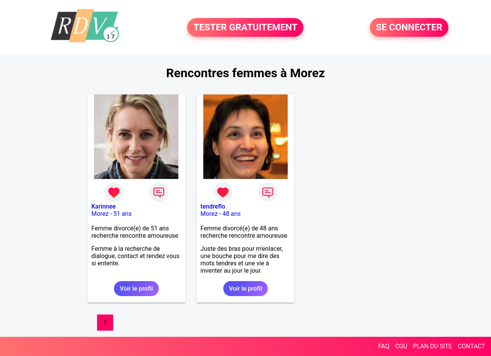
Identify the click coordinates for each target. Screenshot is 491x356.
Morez (100, 213)
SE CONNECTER (409, 27)
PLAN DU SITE (432, 346)
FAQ (383, 346)
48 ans (231, 213)
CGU (401, 346)
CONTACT (471, 346)
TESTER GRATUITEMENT (245, 27)
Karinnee (103, 206)
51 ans (122, 213)
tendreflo (213, 206)
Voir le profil (136, 288)
